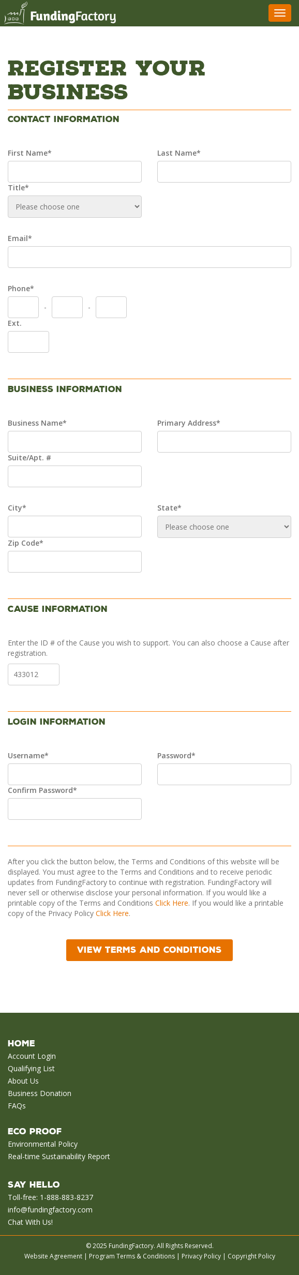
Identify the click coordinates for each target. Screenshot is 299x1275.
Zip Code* (25, 543)
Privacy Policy (201, 1256)
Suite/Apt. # (29, 457)
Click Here (171, 903)
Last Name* (179, 153)
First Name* (30, 153)
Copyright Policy (251, 1256)
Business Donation (39, 1093)
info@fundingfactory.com (50, 1209)
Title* (18, 187)
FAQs (17, 1106)
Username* (28, 755)
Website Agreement (53, 1256)
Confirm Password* (42, 790)
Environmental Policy (43, 1144)
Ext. (15, 323)
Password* (176, 755)
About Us (23, 1081)
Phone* (21, 288)
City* (17, 508)
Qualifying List (31, 1068)
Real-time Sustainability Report (59, 1156)
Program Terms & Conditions (132, 1256)
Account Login (32, 1056)
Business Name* (37, 423)
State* (169, 508)
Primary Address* (188, 423)
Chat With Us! (30, 1222)
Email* (20, 238)
